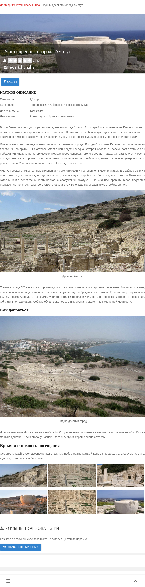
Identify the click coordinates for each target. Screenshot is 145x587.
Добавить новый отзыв (20, 547)
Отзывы (10, 82)
